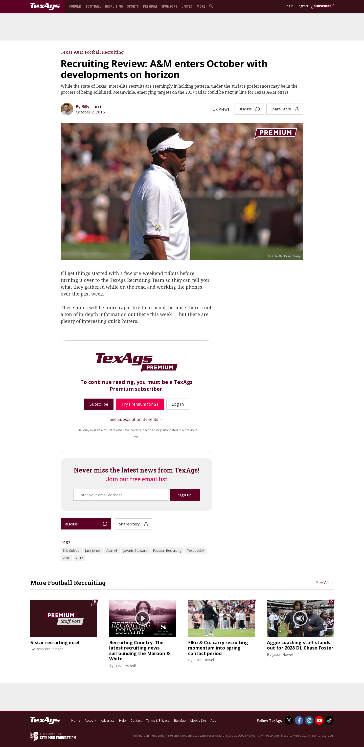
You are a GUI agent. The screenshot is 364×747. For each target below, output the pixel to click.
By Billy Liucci (88, 106)
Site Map (180, 720)
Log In (289, 6)
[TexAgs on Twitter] (289, 720)
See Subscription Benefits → (136, 419)
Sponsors (169, 6)
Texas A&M (195, 550)
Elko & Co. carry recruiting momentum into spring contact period (218, 648)
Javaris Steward (135, 550)
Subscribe (98, 404)
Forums (75, 6)
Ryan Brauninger (49, 648)
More (201, 6)
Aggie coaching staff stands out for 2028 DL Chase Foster (300, 645)
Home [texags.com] (75, 720)
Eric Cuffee (71, 550)
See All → (325, 582)
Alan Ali (112, 550)
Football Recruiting (167, 550)
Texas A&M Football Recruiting (92, 52)
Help (122, 720)
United (186, 6)
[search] (212, 6)
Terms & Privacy (157, 720)
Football (93, 6)
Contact (136, 720)
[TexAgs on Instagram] (309, 720)
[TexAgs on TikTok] (329, 720)
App (214, 720)
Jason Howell (125, 665)
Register (302, 6)
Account (90, 720)
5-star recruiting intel (54, 642)
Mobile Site (198, 720)
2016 (66, 558)
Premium (150, 6)
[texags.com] (45, 6)
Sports (133, 6)
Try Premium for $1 (139, 404)
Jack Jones (93, 550)
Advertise (108, 720)
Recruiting (114, 6)
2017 (79, 558)
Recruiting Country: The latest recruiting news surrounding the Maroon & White (139, 651)
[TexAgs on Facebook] (299, 720)
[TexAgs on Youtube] (319, 720)
